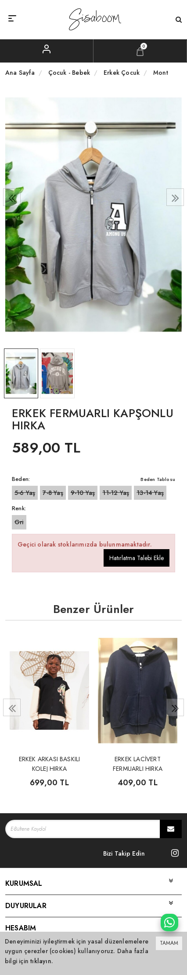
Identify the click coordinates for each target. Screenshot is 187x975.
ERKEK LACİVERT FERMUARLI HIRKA (137, 763)
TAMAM (169, 943)
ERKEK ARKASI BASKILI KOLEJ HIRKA (49, 763)
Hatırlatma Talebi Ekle (136, 558)
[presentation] (12, 197)
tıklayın (40, 961)
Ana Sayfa (20, 72)
